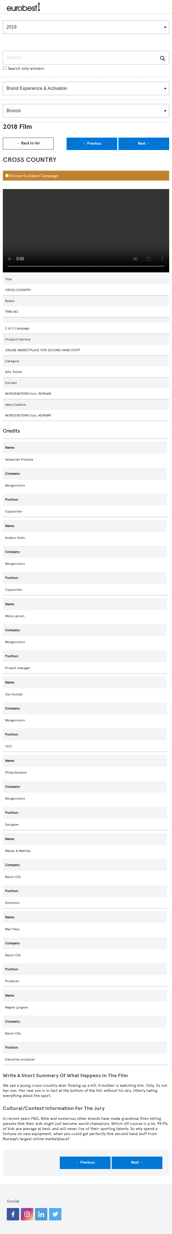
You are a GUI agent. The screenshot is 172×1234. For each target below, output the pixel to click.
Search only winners (23, 68)
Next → (144, 143)
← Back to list (28, 143)
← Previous (92, 143)
